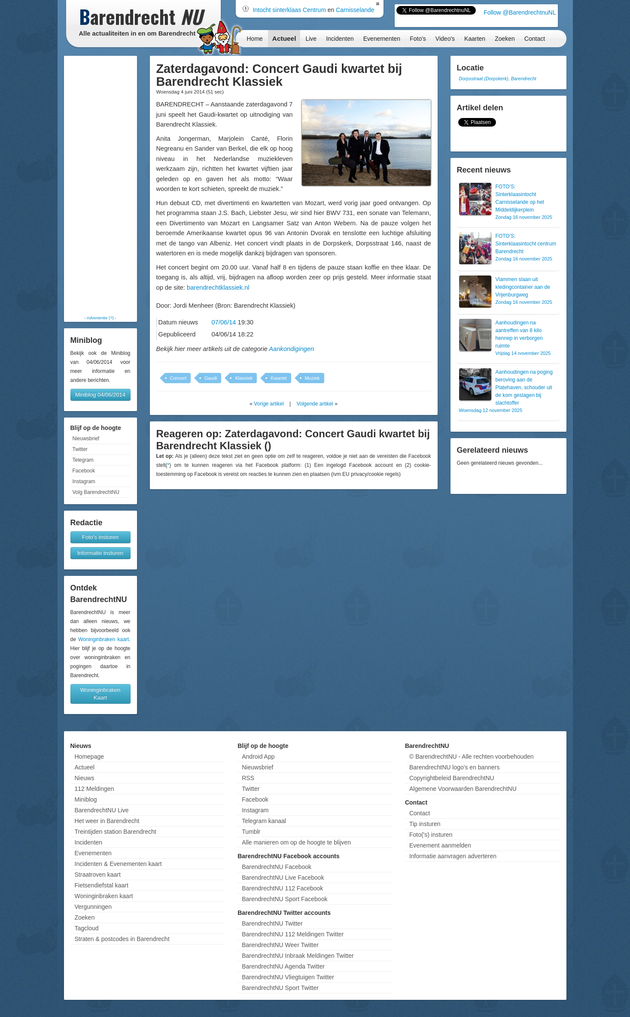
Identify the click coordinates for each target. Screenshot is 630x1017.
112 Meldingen (94, 788)
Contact (534, 38)
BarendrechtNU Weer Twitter (280, 944)
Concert (178, 378)
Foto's (418, 38)
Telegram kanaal (264, 820)
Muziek (312, 378)
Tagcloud (87, 928)
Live (311, 38)
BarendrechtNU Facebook (276, 866)
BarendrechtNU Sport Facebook (284, 899)
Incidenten (340, 38)
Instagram (84, 481)
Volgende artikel (314, 404)
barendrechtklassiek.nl (218, 287)
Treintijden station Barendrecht (115, 831)
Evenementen (381, 38)
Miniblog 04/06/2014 (100, 394)
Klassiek (244, 378)
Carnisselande (355, 9)
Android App (258, 756)
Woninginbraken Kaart (100, 694)
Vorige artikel (268, 404)
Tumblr (251, 831)
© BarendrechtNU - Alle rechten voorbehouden (471, 756)
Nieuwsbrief (86, 439)
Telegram (83, 460)
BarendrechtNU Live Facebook (283, 877)
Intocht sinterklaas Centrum (289, 9)
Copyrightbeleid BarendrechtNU (451, 778)
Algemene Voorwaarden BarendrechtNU (463, 788)
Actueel (284, 38)
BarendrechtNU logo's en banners (454, 767)
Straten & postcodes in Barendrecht (122, 938)
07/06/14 (224, 322)
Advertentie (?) (100, 317)
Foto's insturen (100, 537)
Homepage (89, 756)
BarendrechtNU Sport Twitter (280, 987)
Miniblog (86, 799)
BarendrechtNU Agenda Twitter (283, 966)
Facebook (84, 471)
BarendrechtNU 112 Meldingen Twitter (293, 934)
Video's (445, 38)
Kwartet (278, 378)
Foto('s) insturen (431, 834)
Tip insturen (425, 823)
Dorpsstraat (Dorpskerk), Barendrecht (497, 78)
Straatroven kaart (98, 874)
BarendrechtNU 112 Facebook (282, 888)
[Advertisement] (100, 185)
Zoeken (505, 38)
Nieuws (84, 778)
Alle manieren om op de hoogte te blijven (296, 842)
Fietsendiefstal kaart (101, 885)
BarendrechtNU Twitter (272, 923)
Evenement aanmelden (440, 845)
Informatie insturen (100, 553)
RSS (248, 778)
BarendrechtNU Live (102, 810)
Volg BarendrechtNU (96, 492)
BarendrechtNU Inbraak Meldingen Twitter (297, 955)
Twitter (80, 449)
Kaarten (474, 38)
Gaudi (210, 378)
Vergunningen (93, 906)
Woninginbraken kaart (103, 639)
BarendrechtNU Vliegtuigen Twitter (288, 977)
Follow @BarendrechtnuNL (520, 12)
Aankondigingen (291, 348)
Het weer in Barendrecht (107, 820)
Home (255, 38)
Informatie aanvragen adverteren (452, 856)
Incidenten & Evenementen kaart (118, 863)
